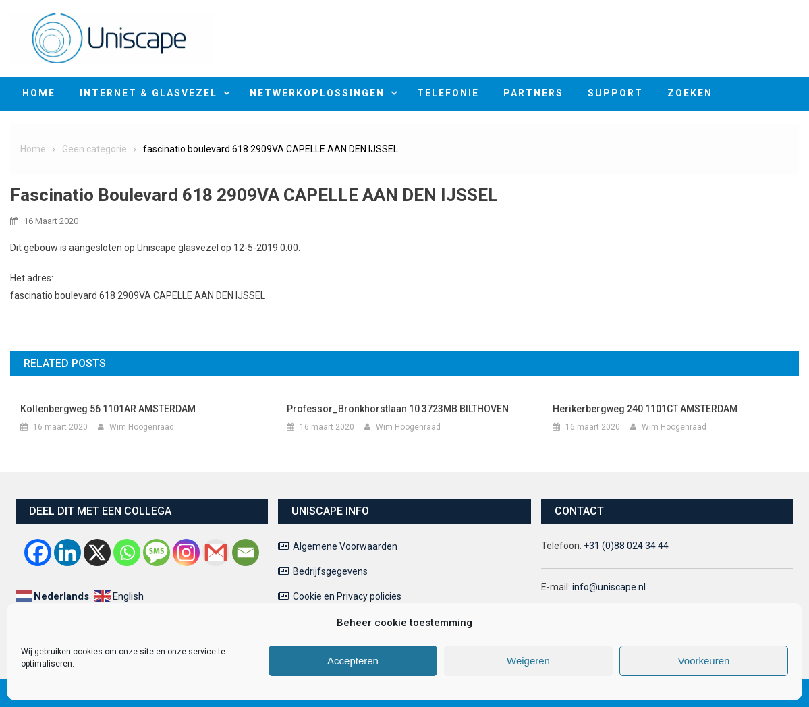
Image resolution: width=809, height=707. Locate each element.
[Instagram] (186, 552)
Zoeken (690, 93)
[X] (97, 552)
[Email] (245, 552)
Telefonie (448, 93)
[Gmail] (215, 552)
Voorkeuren (704, 661)
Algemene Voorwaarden (345, 546)
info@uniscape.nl (609, 587)
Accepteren (353, 661)
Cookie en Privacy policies (347, 596)
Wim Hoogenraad (141, 427)
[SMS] (156, 552)
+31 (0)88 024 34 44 (626, 545)
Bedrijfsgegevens (330, 571)
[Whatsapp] (126, 552)
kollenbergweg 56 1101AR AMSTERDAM (108, 408)
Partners (533, 93)
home (38, 93)
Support (615, 93)
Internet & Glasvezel (148, 93)
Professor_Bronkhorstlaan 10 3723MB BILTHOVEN (398, 408)
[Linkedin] (67, 552)
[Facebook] (37, 552)
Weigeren (528, 661)
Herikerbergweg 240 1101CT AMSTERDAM (645, 408)
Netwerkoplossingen (317, 93)
